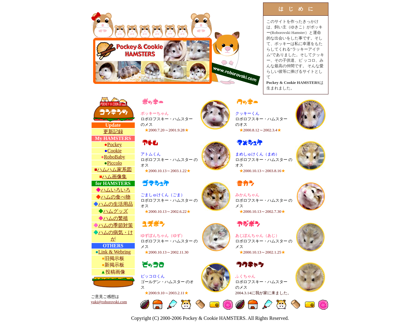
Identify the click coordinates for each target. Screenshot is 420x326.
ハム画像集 (114, 176)
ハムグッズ (115, 211)
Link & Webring (114, 251)
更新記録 (113, 131)
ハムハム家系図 (114, 169)
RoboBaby (114, 156)
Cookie (114, 150)
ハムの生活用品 (115, 204)
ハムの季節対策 (115, 225)
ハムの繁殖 (115, 218)
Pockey (114, 144)
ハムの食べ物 (115, 197)
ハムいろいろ (115, 189)
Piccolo (114, 163)
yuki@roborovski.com (109, 301)
